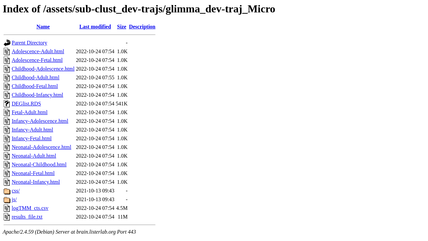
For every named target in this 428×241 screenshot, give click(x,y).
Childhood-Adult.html (36, 77)
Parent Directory (29, 43)
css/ (16, 190)
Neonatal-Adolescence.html (41, 147)
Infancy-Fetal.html (32, 138)
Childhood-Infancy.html (37, 95)
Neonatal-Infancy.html (36, 182)
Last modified (95, 26)
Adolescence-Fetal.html (37, 60)
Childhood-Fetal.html (35, 86)
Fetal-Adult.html (29, 112)
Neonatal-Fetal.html (33, 173)
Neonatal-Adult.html (34, 156)
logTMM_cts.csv (30, 208)
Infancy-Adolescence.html (40, 121)
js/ (14, 199)
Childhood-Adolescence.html (43, 69)
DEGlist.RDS (26, 103)
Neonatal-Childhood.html (39, 164)
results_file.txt (27, 217)
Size (121, 26)
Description (142, 26)
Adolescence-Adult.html (38, 51)
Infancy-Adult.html (32, 130)
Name (43, 26)
